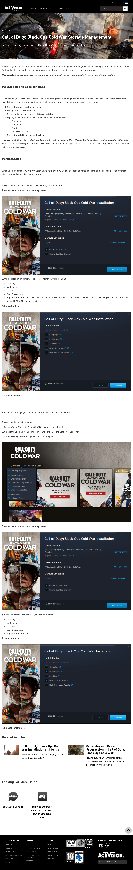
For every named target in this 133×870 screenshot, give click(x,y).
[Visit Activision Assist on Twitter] (107, 845)
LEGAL (49, 844)
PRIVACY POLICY (53, 852)
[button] (126, 2)
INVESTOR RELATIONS (13, 859)
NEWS (7, 862)
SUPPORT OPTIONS (64, 8)
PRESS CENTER (10, 852)
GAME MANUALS (32, 852)
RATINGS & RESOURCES (13, 855)
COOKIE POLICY (52, 855)
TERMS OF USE (52, 848)
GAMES (33, 8)
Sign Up (115, 3)
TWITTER (29, 861)
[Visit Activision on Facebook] (100, 845)
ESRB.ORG (51, 859)
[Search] (125, 8)
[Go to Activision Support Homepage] (15, 8)
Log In (121, 3)
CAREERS (8, 848)
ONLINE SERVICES (46, 8)
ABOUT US (9, 844)
